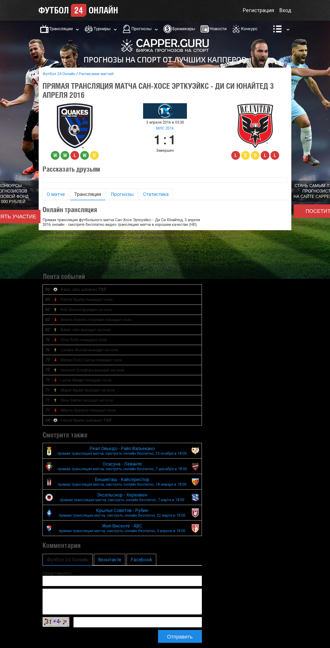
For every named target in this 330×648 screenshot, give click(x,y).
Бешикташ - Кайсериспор (122, 482)
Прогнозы (141, 28)
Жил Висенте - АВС (122, 528)
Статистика (156, 194)
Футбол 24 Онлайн (59, 73)
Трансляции (61, 28)
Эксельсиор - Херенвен (122, 497)
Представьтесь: (57, 573)
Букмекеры (183, 28)
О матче (56, 194)
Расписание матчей (96, 73)
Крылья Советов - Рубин (122, 513)
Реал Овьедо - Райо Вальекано (122, 451)
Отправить (180, 636)
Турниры (102, 28)
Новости (218, 28)
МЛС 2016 (165, 128)
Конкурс (249, 28)
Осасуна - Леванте (122, 466)
